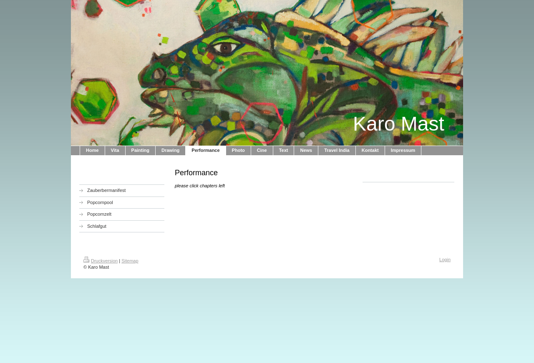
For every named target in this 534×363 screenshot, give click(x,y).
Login (445, 259)
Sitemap (129, 260)
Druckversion (100, 260)
